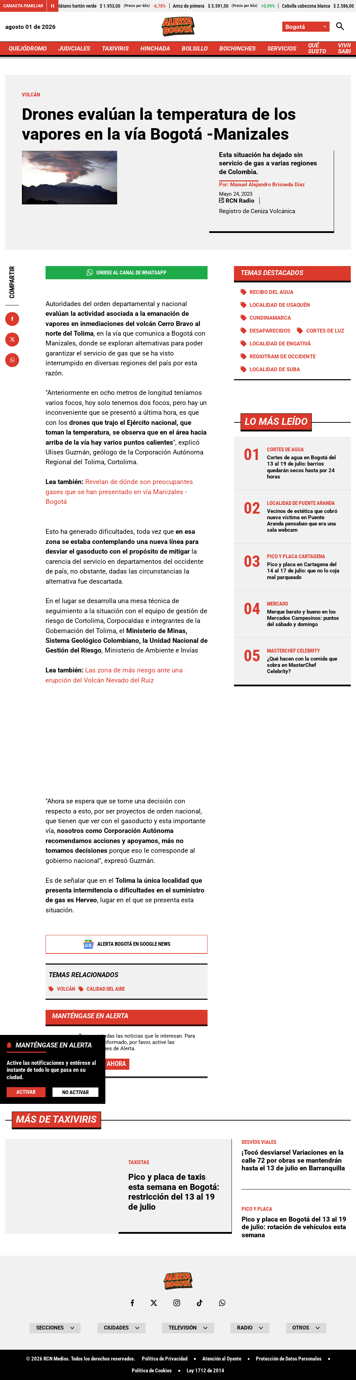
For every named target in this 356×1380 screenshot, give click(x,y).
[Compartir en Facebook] (12, 319)
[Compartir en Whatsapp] (12, 360)
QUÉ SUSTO (317, 48)
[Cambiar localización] (306, 27)
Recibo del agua (271, 292)
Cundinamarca (270, 318)
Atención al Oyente (221, 1359)
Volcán (62, 989)
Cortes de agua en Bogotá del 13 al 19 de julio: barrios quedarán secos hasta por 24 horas (301, 467)
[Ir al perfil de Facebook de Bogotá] (132, 1303)
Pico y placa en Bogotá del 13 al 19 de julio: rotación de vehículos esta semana (294, 1227)
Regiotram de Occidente (283, 356)
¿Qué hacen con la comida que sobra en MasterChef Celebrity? (302, 665)
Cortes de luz (325, 331)
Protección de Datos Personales (289, 1359)
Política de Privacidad (164, 1359)
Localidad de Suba (275, 369)
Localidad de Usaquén (280, 305)
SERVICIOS (281, 48)
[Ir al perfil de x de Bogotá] (154, 1303)
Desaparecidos (270, 331)
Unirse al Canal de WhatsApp (127, 272)
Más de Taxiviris (56, 1119)
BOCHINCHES (237, 48)
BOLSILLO (195, 48)
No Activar (75, 1092)
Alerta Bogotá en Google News (126, 944)
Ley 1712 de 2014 (205, 1370)
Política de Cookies (152, 1370)
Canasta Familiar (23, 5)
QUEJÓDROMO (28, 48)
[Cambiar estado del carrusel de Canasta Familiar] (52, 6)
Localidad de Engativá (280, 344)
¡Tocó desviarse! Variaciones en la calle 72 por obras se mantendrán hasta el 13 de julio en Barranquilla (293, 1160)
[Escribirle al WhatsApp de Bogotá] (222, 1303)
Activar (25, 1092)
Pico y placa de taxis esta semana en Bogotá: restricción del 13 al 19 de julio (173, 1191)
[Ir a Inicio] (178, 27)
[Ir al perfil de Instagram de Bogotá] (176, 1303)
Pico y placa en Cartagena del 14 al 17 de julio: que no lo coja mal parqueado (303, 570)
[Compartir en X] (12, 339)
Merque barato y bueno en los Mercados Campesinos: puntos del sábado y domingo (303, 618)
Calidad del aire (102, 989)
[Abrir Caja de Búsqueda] (340, 27)
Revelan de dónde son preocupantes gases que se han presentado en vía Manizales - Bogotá (119, 492)
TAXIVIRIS (115, 48)
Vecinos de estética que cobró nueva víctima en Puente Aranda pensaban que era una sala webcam (302, 520)
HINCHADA (155, 48)
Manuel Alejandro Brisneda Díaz (267, 184)
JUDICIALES (74, 48)
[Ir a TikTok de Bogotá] (200, 1303)
